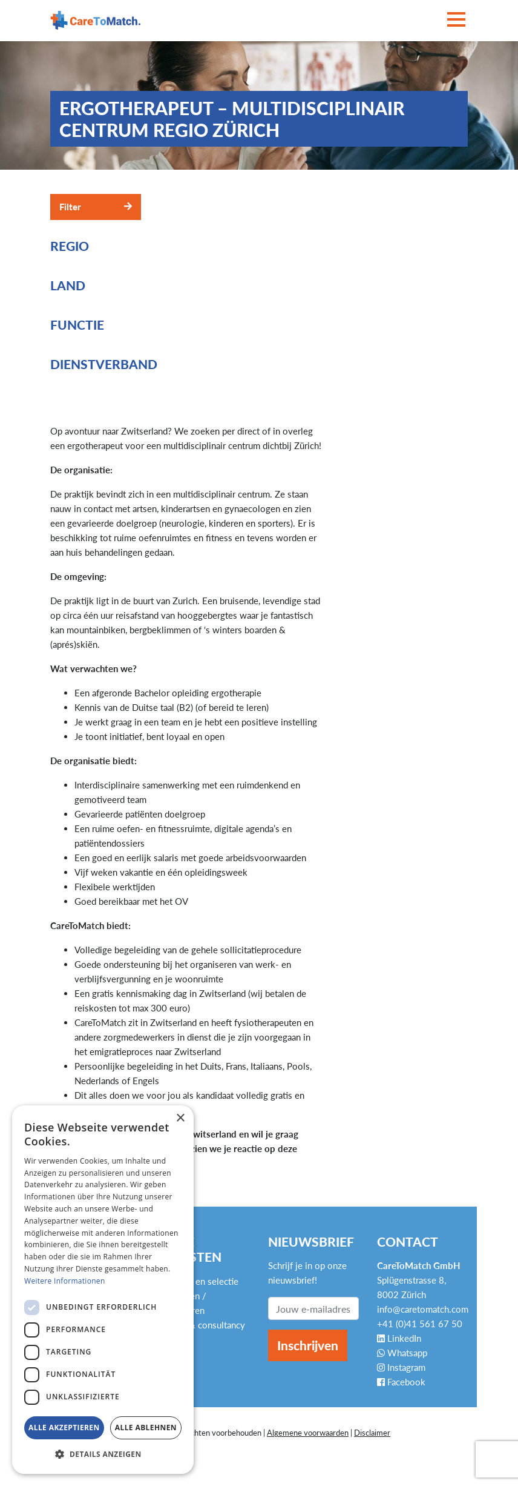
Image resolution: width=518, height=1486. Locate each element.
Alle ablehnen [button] (146, 1427)
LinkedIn (399, 1338)
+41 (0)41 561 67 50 (419, 1323)
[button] (103, 1454)
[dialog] (103, 1289)
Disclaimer (372, 1433)
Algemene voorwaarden (308, 1433)
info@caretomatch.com (422, 1309)
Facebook (401, 1381)
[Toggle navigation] (456, 20)
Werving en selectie (198, 1281)
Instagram (401, 1367)
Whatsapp (402, 1352)
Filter (70, 206)
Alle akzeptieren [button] (64, 1427)
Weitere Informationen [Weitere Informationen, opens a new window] (64, 1281)
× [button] (180, 1118)
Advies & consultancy (202, 1324)
